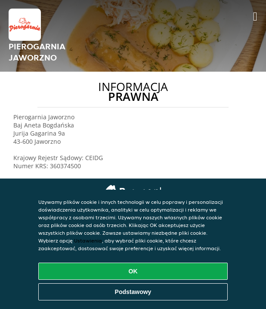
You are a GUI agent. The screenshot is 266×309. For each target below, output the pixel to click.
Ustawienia (88, 240)
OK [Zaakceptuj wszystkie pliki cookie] (133, 271)
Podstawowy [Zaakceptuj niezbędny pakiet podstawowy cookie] (133, 291)
